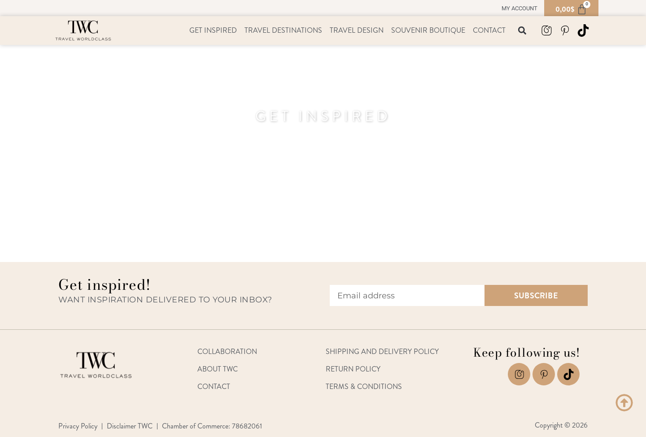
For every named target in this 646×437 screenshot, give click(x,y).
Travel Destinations (283, 30)
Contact (489, 30)
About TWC (217, 369)
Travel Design (357, 30)
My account (519, 8)
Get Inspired (213, 30)
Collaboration (227, 351)
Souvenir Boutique (428, 30)
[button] (522, 30)
